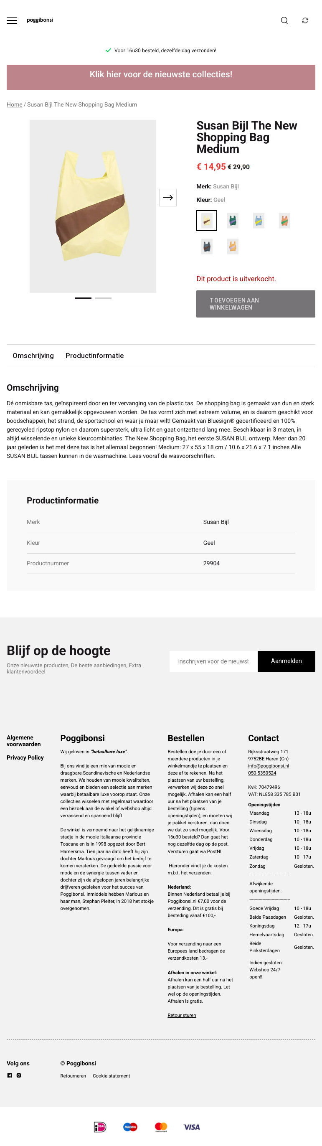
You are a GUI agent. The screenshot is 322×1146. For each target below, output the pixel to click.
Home (15, 105)
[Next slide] (168, 197)
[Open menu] (12, 20)
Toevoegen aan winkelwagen (234, 303)
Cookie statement (111, 1076)
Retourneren (73, 1076)
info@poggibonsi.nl (268, 766)
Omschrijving (33, 355)
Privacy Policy (25, 758)
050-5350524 (262, 773)
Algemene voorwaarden (24, 741)
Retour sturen (182, 1015)
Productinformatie (95, 355)
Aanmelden (286, 661)
